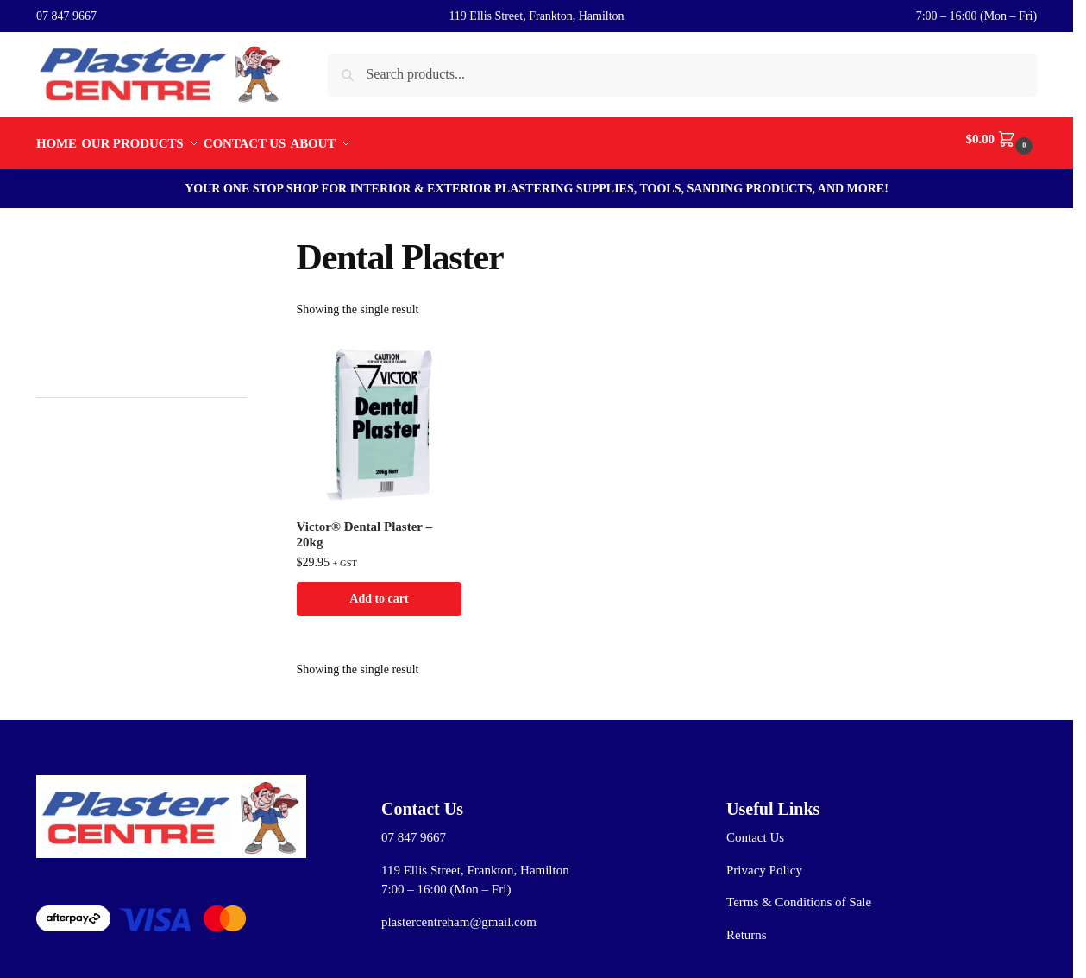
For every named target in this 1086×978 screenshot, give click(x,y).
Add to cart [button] (378, 589)
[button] (1002, 139)
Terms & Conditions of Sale (798, 893)
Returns (746, 926)
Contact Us (755, 829)
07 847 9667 (66, 15)
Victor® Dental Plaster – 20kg (364, 524)
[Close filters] (252, 237)
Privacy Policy (764, 861)
